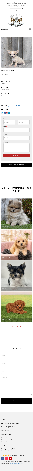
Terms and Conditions (7, 440)
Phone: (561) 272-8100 (8, 427)
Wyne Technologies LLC (17, 463)
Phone (5, 134)
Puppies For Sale (6, 434)
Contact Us (4, 438)
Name (4, 119)
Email (5, 126)
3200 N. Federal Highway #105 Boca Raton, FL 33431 (16, 6)
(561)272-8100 (20, 3)
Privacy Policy (5, 441)
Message (6, 142)
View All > (16, 326)
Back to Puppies (16, 165)
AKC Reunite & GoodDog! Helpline (11, 436)
